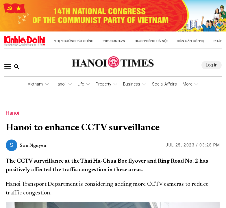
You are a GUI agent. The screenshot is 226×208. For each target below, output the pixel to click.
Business (131, 84)
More (187, 84)
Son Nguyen (33, 145)
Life (80, 84)
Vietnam (35, 84)
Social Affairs (164, 84)
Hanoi (60, 84)
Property (103, 84)
